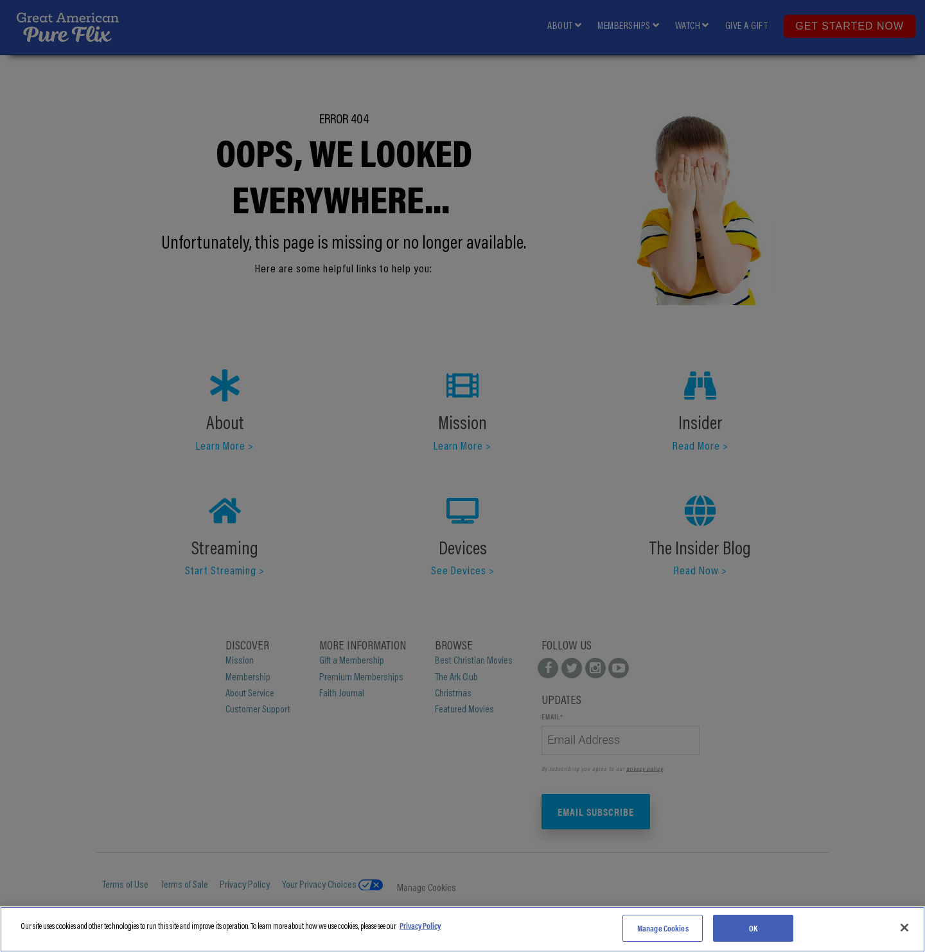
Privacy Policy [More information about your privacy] (420, 925)
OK (753, 928)
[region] (462, 929)
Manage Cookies (663, 928)
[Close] (904, 927)
